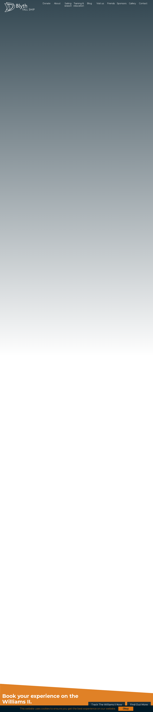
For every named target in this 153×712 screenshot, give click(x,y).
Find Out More (139, 704)
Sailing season (68, 4)
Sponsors (121, 3)
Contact (143, 3)
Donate (47, 3)
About (57, 3)
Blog (89, 3)
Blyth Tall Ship (19, 7)
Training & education (79, 4)
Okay (126, 708)
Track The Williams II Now (106, 704)
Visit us (100, 3)
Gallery (132, 3)
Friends (111, 3)
